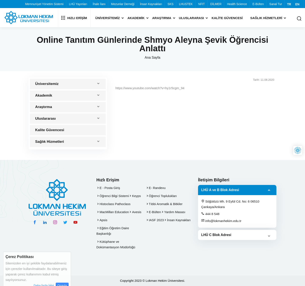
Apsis (103, 220)
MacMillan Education (114, 212)
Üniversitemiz (107, 18)
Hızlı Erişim (74, 18)
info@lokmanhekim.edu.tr (221, 221)
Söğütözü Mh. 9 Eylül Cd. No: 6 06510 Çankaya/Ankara (230, 204)
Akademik (136, 18)
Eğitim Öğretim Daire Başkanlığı (112, 230)
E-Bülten (258, 4)
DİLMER (216, 4)
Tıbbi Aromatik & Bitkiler (166, 204)
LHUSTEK (186, 4)
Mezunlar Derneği (122, 4)
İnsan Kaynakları (151, 4)
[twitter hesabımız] (65, 222)
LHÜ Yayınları (78, 4)
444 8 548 (210, 214)
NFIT (201, 4)
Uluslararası (191, 18)
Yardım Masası (174, 212)
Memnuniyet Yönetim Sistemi (44, 4)
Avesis (136, 212)
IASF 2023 (156, 220)
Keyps (136, 196)
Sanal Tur (275, 4)
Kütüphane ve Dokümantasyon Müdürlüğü (115, 244)
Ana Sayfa (152, 57)
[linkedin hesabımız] (45, 222)
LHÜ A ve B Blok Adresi (220, 190)
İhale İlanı (99, 4)
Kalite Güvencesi (227, 18)
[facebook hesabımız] (35, 222)
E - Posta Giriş (110, 188)
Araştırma (161, 18)
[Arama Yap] (299, 18)
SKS (170, 4)
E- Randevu (157, 188)
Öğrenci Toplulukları (163, 196)
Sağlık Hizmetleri (266, 18)
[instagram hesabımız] (55, 222)
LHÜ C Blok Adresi (216, 235)
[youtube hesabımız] (75, 222)
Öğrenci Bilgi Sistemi (114, 196)
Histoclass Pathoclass (115, 204)
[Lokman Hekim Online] (297, 150)
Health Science (237, 4)
